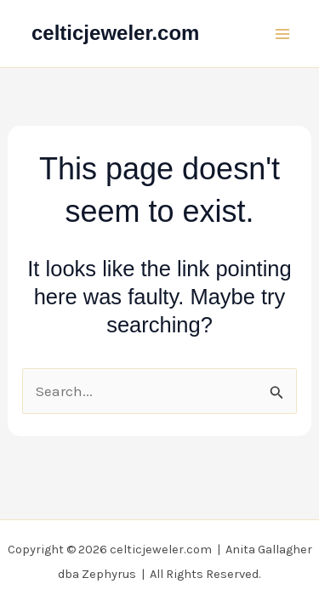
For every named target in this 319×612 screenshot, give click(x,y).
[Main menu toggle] (283, 34)
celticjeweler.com (115, 32)
